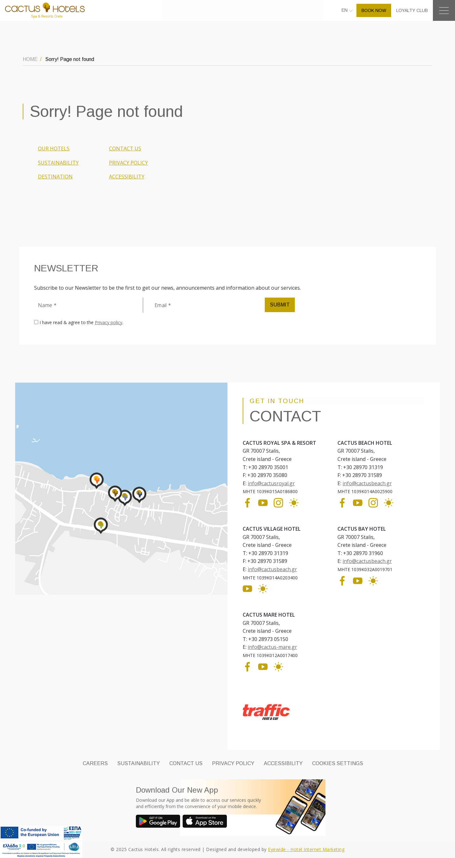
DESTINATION (55, 176)
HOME (30, 59)
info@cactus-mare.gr (272, 647)
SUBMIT (280, 304)
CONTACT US (125, 148)
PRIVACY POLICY (128, 162)
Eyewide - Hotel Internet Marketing (306, 849)
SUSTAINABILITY (58, 162)
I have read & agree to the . (81, 322)
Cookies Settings (337, 763)
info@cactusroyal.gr (271, 483)
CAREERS (95, 763)
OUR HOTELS (54, 148)
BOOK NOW (373, 10)
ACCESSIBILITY (126, 176)
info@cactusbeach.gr (367, 483)
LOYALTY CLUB (412, 10)
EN (345, 10)
